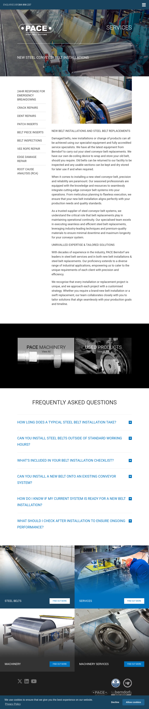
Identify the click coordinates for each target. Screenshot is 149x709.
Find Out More (60, 601)
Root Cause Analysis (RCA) (27, 171)
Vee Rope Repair (28, 148)
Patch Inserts (27, 124)
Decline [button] (115, 702)
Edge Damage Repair (27, 159)
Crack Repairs (27, 107)
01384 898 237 (23, 4)
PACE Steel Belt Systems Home (36, 29)
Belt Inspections (29, 140)
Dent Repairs (26, 116)
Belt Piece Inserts (30, 132)
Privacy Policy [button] (13, 704)
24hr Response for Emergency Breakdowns (31, 95)
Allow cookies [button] (133, 702)
